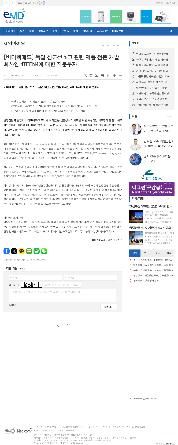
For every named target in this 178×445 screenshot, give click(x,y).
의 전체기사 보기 (106, 240)
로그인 (168, 3)
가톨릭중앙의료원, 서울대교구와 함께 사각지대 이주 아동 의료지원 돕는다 (154, 76)
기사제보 (59, 430)
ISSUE (135, 43)
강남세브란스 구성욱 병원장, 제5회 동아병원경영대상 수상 (154, 99)
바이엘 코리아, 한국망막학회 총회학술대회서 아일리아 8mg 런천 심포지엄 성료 (154, 54)
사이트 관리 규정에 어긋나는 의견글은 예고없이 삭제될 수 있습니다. (45, 292)
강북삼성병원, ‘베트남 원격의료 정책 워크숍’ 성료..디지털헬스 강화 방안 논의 (154, 105)
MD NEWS (117, 31)
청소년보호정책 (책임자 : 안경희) (95, 427)
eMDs (66, 31)
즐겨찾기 (13, 3)
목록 (90, 75)
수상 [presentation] (146, 253)
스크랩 (108, 75)
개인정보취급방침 (70, 427)
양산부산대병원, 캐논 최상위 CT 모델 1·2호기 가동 (154, 59)
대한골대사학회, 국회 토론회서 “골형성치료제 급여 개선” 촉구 (154, 65)
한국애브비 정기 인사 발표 (146, 280)
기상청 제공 (41, 4)
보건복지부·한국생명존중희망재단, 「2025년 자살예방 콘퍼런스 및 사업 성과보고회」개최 (154, 93)
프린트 (102, 75)
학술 (31, 31)
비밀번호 (69, 277)
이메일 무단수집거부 (43, 430)
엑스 (14, 251)
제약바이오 (117, 45)
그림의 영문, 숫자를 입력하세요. (61, 284)
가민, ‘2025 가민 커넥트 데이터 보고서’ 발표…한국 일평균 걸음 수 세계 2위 (154, 71)
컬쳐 (75, 31)
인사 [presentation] (135, 253)
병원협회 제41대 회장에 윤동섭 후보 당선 (153, 265)
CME (55, 31)
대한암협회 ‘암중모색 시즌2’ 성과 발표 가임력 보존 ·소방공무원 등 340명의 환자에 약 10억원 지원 (154, 87)
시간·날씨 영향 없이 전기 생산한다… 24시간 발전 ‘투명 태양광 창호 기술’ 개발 (154, 82)
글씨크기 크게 (114, 75)
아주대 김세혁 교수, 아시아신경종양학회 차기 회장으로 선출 (154, 270)
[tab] (134, 253)
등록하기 (108, 307)
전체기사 (10, 31)
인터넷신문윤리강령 (136, 427)
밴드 (44, 251)
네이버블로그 (29, 251)
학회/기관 (43, 31)
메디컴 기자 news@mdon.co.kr (17, 75)
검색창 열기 (171, 31)
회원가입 (160, 3)
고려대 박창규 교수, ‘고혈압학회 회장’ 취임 (154, 260)
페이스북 (6, 251)
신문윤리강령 (118, 427)
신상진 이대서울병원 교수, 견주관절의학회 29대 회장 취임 (154, 275)
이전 (58, 325)
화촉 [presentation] (169, 253)
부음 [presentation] (157, 253)
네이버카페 (37, 251)
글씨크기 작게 (120, 75)
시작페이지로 (6, 3)
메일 (96, 75)
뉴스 (22, 31)
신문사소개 (39, 427)
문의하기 (70, 430)
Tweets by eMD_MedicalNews (143, 398)
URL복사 (85, 75)
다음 (68, 325)
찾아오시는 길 (53, 427)
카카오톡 (21, 251)
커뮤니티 (87, 31)
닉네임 (13, 277)
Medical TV (102, 31)
